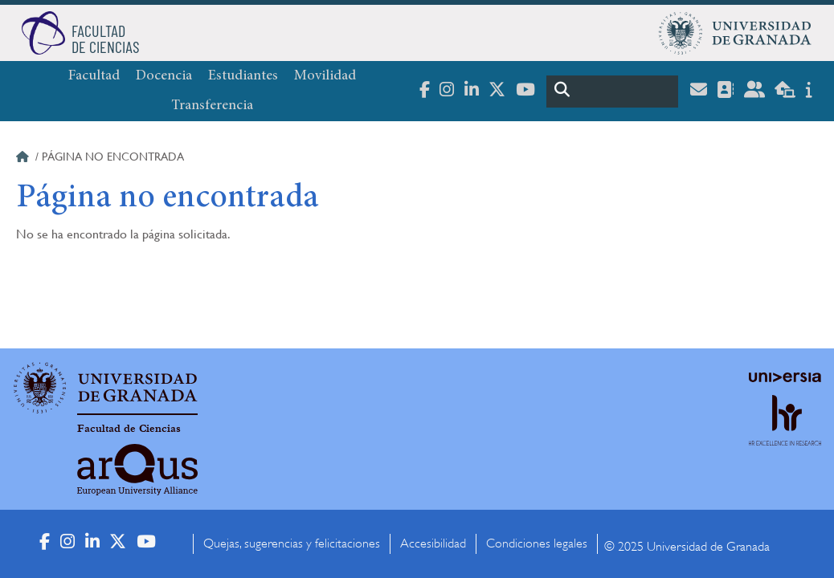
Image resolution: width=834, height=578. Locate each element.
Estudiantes (243, 76)
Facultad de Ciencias (129, 428)
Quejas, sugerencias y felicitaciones (291, 543)
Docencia (164, 76)
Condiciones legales (536, 543)
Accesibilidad (433, 543)
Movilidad (325, 76)
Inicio (24, 159)
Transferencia (212, 106)
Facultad (94, 76)
